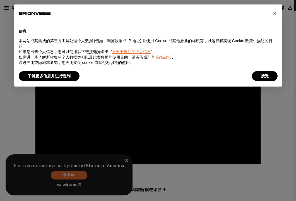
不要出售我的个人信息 (131, 51)
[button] (274, 13)
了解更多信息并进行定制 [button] (49, 76)
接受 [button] (265, 76)
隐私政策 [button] (164, 57)
